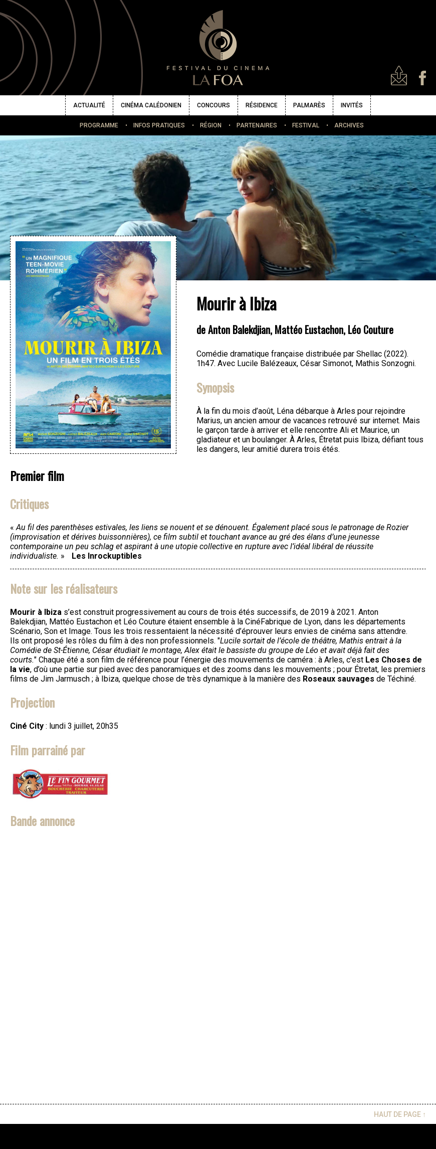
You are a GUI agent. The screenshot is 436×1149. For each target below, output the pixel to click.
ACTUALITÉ (89, 105)
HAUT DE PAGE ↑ (400, 1114)
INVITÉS (352, 105)
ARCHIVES (349, 125)
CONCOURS (213, 105)
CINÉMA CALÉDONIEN (151, 105)
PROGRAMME (99, 125)
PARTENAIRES (257, 125)
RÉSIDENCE (262, 105)
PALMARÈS (309, 105)
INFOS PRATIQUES (159, 125)
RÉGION (211, 125)
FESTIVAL (305, 125)
